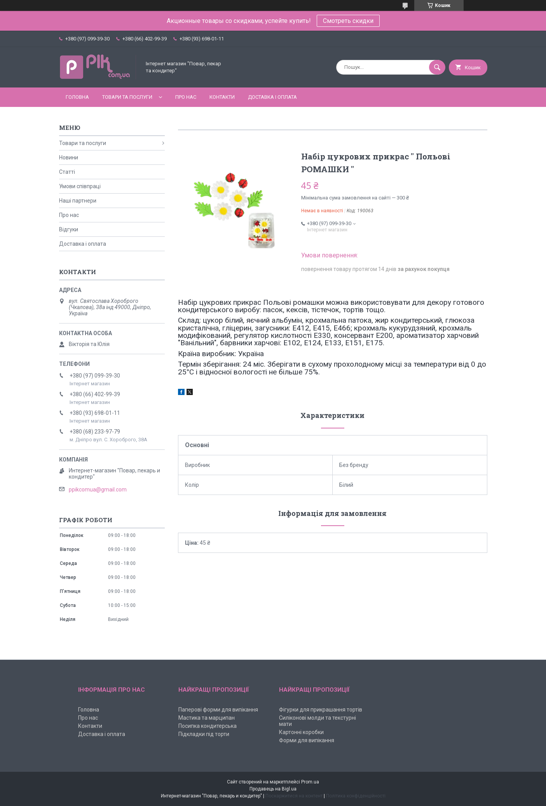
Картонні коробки (301, 732)
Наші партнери (77, 201)
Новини (68, 157)
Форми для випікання (306, 740)
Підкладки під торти (203, 734)
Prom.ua (310, 782)
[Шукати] (437, 67)
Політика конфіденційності (356, 796)
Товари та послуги (127, 97)
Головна (77, 97)
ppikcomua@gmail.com (98, 489)
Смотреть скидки (348, 20)
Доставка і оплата (272, 97)
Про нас (185, 97)
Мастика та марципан (206, 718)
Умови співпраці (80, 186)
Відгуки (68, 229)
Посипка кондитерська (207, 726)
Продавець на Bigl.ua (273, 789)
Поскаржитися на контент (294, 796)
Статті (67, 172)
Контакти (222, 97)
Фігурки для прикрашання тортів (320, 709)
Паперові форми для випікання (218, 709)
